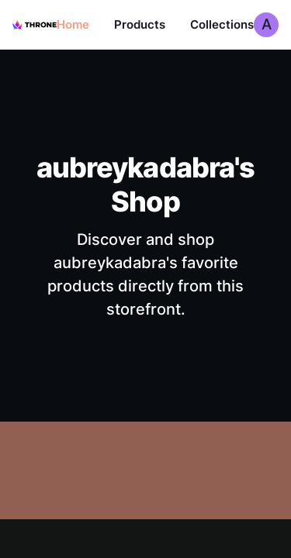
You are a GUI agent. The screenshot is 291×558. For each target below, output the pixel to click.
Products (139, 24)
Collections (222, 24)
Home (73, 24)
